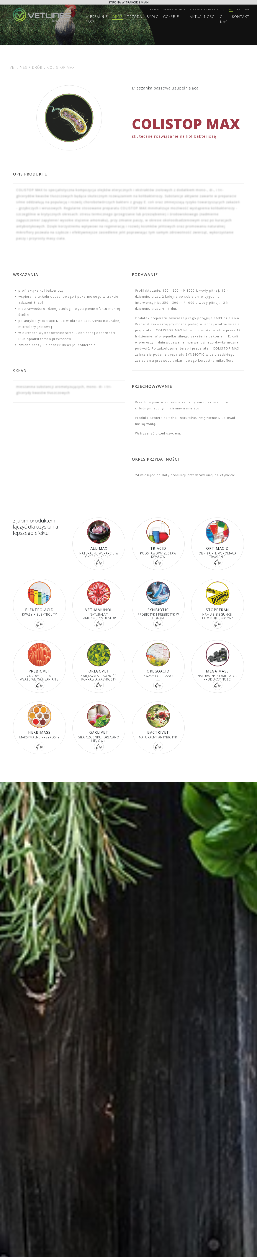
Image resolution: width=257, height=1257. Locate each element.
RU (247, 9)
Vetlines (18, 67)
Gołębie (171, 16)
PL (231, 9)
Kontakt (240, 16)
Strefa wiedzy (175, 9)
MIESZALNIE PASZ (96, 19)
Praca (154, 9)
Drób (117, 16)
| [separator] (224, 9)
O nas (224, 19)
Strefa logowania (204, 9)
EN (239, 9)
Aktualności (203, 16)
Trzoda (134, 16)
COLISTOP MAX (61, 67)
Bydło (152, 16)
